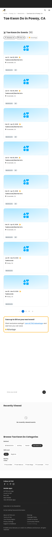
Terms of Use (8, 517)
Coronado (39, 465)
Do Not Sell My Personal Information (14, 510)
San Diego (29, 465)
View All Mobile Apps (10, 500)
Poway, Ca (12, 13)
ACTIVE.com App (9, 491)
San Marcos (18, 465)
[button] (20, 37)
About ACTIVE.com (9, 515)
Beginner (13, 454)
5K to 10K (6, 495)
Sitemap (29, 515)
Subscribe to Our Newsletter (12, 506)
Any (6, 454)
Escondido (8, 465)
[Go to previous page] (19, 311)
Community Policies (33, 521)
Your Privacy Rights (9, 519)
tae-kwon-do (37, 445)
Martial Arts (21, 13)
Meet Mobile (7, 498)
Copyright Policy (32, 517)
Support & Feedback (10, 524)
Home (5, 13)
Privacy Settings (8, 521)
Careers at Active (32, 519)
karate (27, 445)
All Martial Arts (9, 445)
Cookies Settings (32, 524)
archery (19, 445)
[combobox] (10, 37)
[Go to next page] (32, 311)
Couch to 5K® (8, 493)
